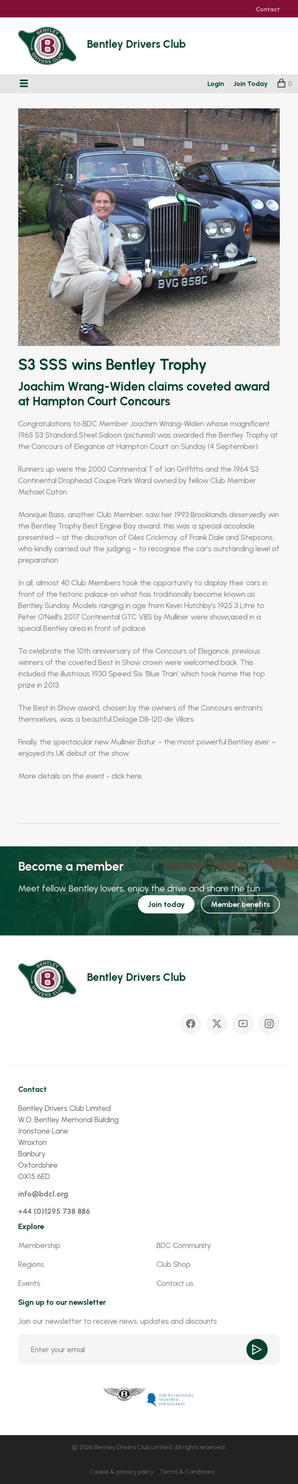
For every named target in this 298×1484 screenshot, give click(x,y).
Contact (268, 9)
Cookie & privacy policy (122, 1471)
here (134, 775)
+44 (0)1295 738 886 (54, 1211)
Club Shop (174, 1264)
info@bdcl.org (43, 1193)
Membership (39, 1245)
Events (29, 1283)
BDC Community (184, 1245)
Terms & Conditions (187, 1471)
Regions (31, 1264)
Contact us (175, 1283)
